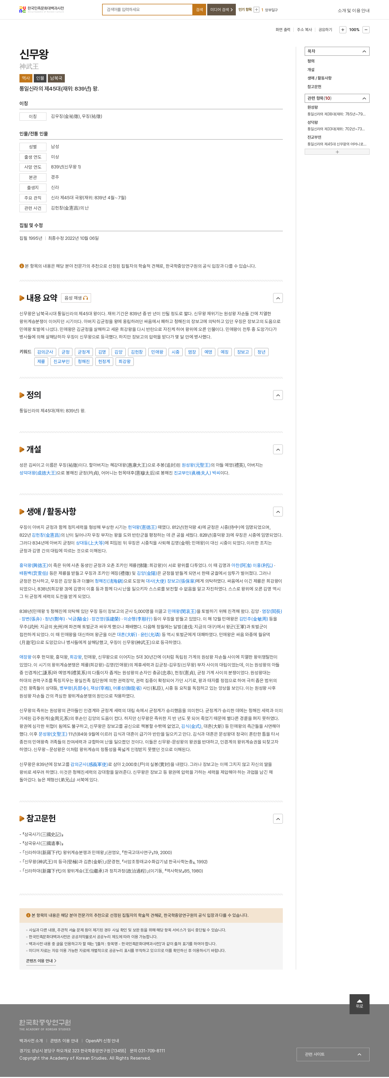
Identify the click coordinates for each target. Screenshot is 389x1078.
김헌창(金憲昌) (46, 536)
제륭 (41, 362)
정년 (261, 353)
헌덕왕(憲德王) (142, 528)
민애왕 (157, 353)
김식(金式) (191, 727)
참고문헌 (314, 87)
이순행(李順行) (138, 620)
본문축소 (366, 30)
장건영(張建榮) (106, 620)
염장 (192, 353)
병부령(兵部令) (74, 689)
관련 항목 (320, 99)
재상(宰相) (100, 689)
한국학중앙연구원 (45, 1025)
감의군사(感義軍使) (89, 765)
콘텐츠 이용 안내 (39, 962)
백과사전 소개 (31, 1041)
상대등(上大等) (90, 544)
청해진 (84, 362)
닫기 (278, 299)
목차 (311, 52)
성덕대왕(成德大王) (38, 474)
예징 (225, 353)
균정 (66, 353)
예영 (208, 353)
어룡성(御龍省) (127, 689)
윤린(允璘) (150, 635)
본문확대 (342, 30)
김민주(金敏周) (253, 620)
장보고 (243, 353)
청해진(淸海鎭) (109, 582)
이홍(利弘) (263, 566)
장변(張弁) (32, 620)
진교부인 (61, 362)
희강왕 (125, 362)
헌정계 (104, 362)
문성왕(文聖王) (53, 735)
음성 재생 (73, 299)
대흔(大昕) (127, 635)
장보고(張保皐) (181, 582)
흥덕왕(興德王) (33, 566)
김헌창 (137, 353)
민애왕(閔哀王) (182, 612)
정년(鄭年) (55, 620)
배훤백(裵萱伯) (33, 574)
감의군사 (45, 353)
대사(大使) (156, 582)
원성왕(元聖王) (196, 466)
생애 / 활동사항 (319, 79)
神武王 (29, 67)
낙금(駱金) (78, 620)
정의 (310, 62)
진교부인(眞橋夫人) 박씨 (197, 474)
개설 (310, 70)
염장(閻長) (272, 612)
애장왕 (25, 658)
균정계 (84, 353)
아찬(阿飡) (242, 566)
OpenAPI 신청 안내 (102, 1041)
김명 (102, 353)
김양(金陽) (147, 574)
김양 (119, 353)
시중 (176, 353)
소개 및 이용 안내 (354, 11)
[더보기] (337, 153)
